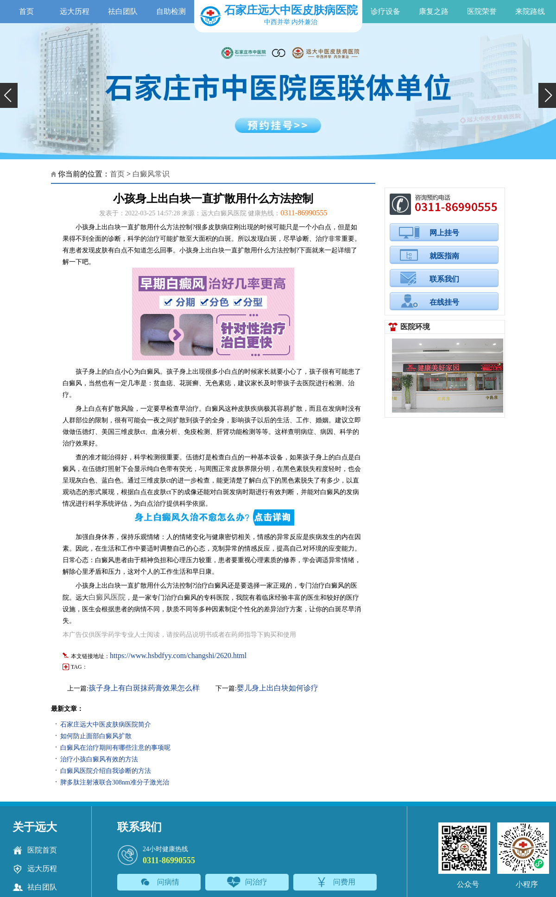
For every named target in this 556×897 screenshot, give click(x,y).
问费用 (335, 882)
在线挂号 (444, 302)
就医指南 (444, 256)
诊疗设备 (385, 11)
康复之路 (434, 11)
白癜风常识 (151, 174)
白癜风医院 (107, 597)
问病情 (159, 882)
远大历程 (74, 11)
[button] (9, 95)
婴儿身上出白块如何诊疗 (277, 688)
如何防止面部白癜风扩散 (96, 736)
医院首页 (35, 850)
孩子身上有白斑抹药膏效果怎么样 (144, 688)
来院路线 (530, 11)
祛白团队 (123, 11)
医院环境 (415, 327)
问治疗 (247, 882)
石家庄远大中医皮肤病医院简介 (105, 724)
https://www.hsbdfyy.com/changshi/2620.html (178, 655)
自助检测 (171, 11)
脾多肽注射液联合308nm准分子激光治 (114, 782)
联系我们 (444, 279)
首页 (26, 11)
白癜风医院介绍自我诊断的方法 (105, 770)
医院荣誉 (482, 11)
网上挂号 (444, 233)
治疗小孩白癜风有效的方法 (99, 759)
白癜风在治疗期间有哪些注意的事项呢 (115, 747)
